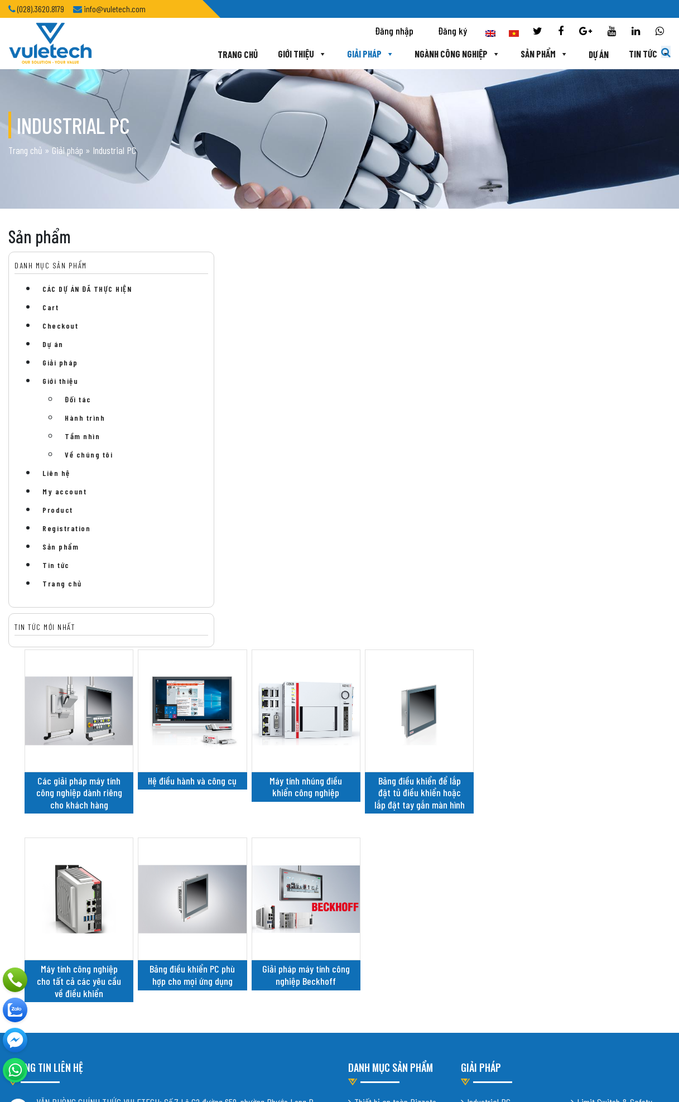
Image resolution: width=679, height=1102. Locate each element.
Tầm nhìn (82, 436)
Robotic (590, 794)
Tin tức (620, 54)
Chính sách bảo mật (41, 907)
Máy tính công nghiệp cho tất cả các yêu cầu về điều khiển (246, 572)
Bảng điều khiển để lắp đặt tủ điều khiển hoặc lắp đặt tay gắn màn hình (568, 377)
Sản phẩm (515, 54)
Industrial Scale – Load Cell (623, 748)
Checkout (60, 325)
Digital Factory (602, 810)
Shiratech (483, 764)
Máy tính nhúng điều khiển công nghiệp (461, 365)
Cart (50, 307)
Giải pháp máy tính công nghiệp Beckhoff (461, 566)
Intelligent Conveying (501, 749)
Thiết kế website (147, 952)
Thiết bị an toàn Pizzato (395, 717)
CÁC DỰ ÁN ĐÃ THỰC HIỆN (87, 288)
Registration (66, 528)
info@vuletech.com (68, 883)
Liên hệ (56, 473)
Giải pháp (341, 54)
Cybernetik (485, 780)
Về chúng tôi (89, 454)
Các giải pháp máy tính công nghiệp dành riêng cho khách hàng (246, 371)
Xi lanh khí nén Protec (390, 749)
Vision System (601, 826)
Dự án (569, 54)
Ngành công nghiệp (428, 54)
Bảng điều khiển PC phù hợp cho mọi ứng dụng (353, 566)
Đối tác (78, 399)
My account (64, 491)
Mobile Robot (488, 796)
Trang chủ (208, 54)
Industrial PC (489, 717)
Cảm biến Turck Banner (393, 733)
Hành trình (85, 417)
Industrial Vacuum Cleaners (513, 733)
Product (57, 509)
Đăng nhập (394, 31)
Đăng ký (452, 31)
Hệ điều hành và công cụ (353, 365)
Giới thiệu (272, 54)
